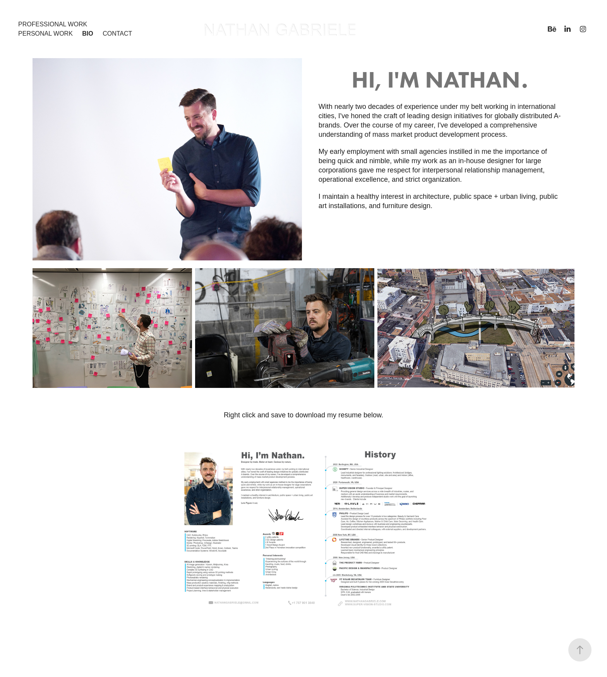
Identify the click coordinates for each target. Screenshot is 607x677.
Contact (117, 33)
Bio (87, 33)
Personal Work (45, 33)
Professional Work (52, 24)
